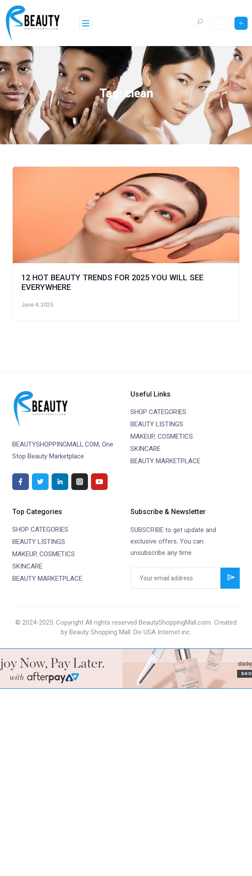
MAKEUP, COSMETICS (161, 436)
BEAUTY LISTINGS (156, 424)
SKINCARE (145, 449)
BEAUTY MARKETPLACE (165, 461)
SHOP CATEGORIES (158, 412)
